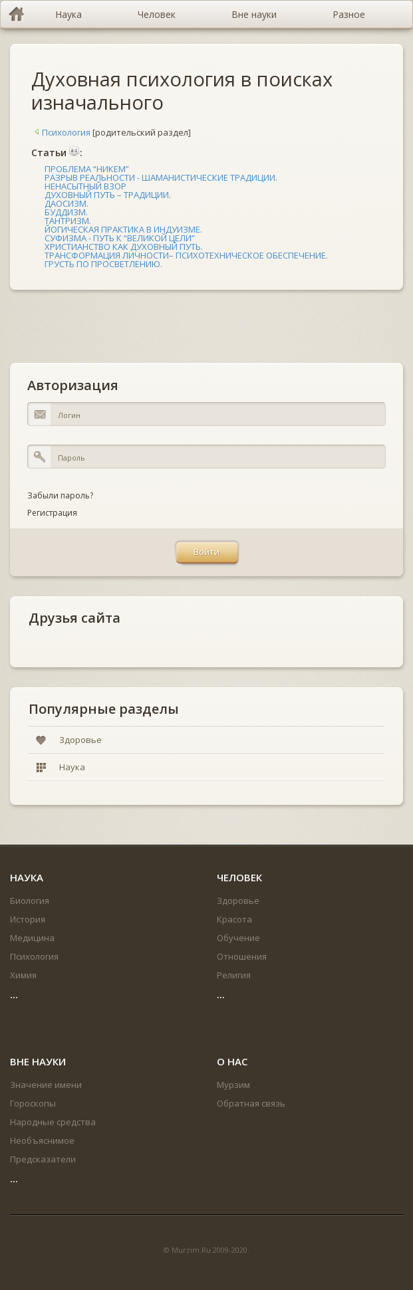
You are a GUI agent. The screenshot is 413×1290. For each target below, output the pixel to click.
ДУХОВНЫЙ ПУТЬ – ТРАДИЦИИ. (108, 195)
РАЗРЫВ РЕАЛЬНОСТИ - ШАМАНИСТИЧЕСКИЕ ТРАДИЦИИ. (161, 177)
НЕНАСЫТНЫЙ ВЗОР (85, 186)
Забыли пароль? (60, 495)
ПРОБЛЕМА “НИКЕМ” (87, 169)
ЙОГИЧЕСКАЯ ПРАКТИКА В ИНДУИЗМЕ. (123, 229)
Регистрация (52, 512)
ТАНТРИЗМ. (68, 221)
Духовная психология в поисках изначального (182, 90)
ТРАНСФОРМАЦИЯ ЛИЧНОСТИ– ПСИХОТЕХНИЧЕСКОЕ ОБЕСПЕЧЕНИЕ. (186, 255)
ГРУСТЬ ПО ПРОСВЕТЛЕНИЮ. (103, 264)
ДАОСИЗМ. (66, 203)
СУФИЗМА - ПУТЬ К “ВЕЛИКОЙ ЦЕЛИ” (120, 238)
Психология (60, 132)
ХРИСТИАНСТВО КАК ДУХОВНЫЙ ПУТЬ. (124, 247)
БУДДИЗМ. (66, 212)
